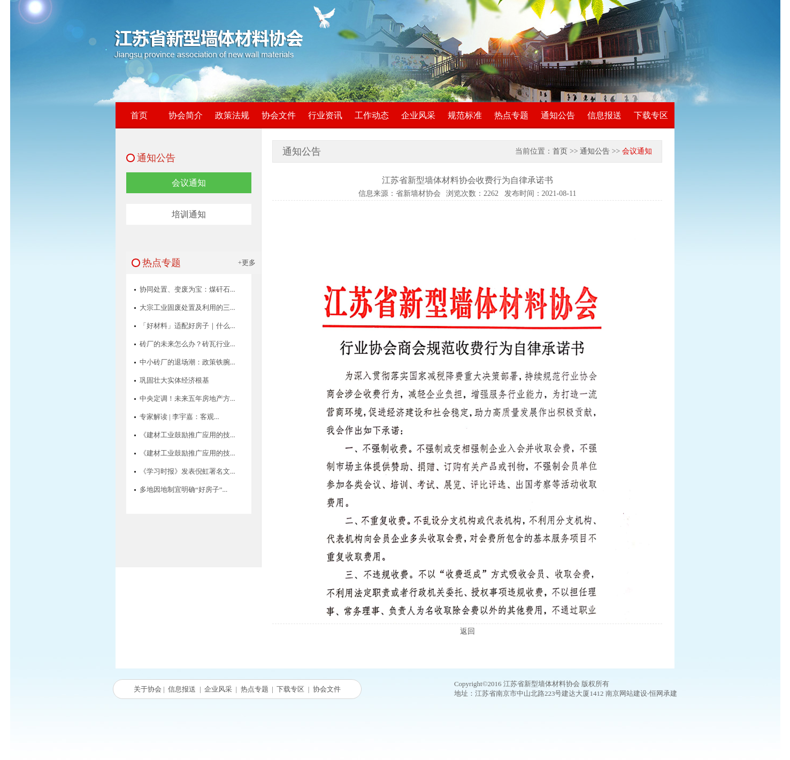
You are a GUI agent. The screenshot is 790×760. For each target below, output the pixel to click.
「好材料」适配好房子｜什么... (187, 326)
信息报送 (604, 115)
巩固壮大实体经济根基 (174, 380)
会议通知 (189, 182)
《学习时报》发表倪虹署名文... (187, 471)
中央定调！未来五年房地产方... (187, 398)
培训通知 (189, 214)
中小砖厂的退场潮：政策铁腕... (187, 362)
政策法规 (232, 115)
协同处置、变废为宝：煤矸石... (187, 289)
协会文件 (279, 115)
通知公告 (558, 115)
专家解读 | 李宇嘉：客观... (179, 417)
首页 (139, 115)
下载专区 (651, 115)
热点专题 (511, 115)
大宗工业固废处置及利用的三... (187, 307)
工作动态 (372, 115)
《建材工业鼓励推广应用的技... (187, 435)
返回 (467, 631)
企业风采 (418, 115)
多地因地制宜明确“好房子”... (183, 489)
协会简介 (185, 115)
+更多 (247, 263)
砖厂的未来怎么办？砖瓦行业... (187, 344)
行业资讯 (325, 115)
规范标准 (465, 115)
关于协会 (148, 689)
